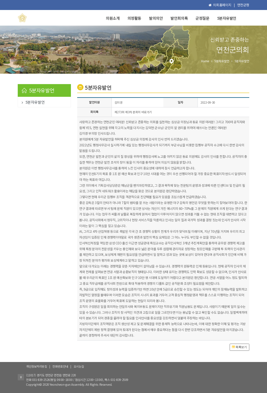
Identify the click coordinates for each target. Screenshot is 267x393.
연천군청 (243, 4)
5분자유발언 (226, 18)
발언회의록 (179, 18)
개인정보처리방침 (36, 366)
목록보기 (239, 347)
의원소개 (113, 18)
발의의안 (156, 18)
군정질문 (202, 18)
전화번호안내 (60, 366)
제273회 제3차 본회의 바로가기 (133, 112)
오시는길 (79, 366)
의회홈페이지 (222, 4)
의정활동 (134, 18)
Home (205, 61)
